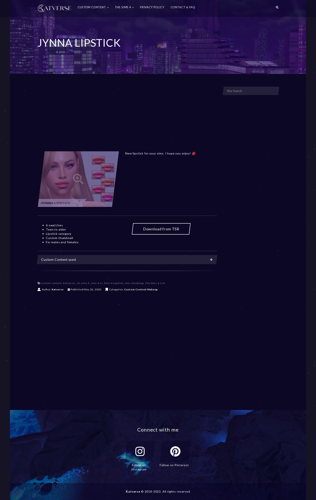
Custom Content (135, 289)
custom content (51, 283)
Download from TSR (161, 229)
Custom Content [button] (93, 7)
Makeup (152, 289)
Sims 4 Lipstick (113, 283)
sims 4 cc (97, 283)
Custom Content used (127, 259)
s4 (78, 283)
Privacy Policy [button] (152, 7)
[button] (277, 8)
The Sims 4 (152, 283)
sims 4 (85, 283)
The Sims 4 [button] (124, 7)
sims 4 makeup (134, 283)
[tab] (127, 259)
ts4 (163, 283)
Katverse (69, 283)
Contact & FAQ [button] (183, 7)
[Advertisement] (127, 118)
